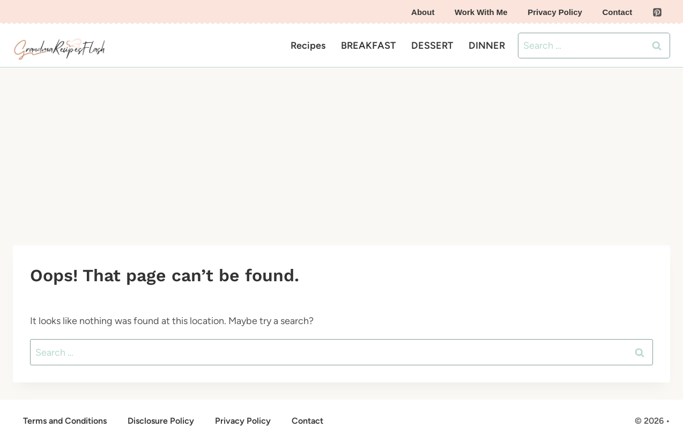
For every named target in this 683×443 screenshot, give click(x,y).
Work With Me (481, 12)
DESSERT (432, 45)
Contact (617, 12)
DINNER (487, 45)
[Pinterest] (657, 12)
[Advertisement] (341, 148)
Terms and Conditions (65, 421)
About (422, 12)
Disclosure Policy (161, 421)
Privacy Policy (555, 12)
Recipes (308, 45)
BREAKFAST (368, 45)
